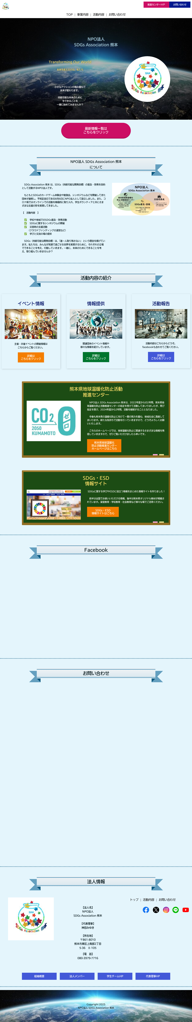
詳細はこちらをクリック (31, 357)
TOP (69, 14)
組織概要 (39, 976)
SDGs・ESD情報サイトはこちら (103, 512)
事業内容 (83, 14)
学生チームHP (115, 976)
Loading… (96, 772)
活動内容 (98, 14)
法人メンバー (77, 976)
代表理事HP (153, 976)
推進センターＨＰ (156, 4)
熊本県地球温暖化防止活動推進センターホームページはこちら (104, 445)
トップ (134, 899)
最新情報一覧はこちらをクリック (96, 130)
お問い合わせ (179, 4)
